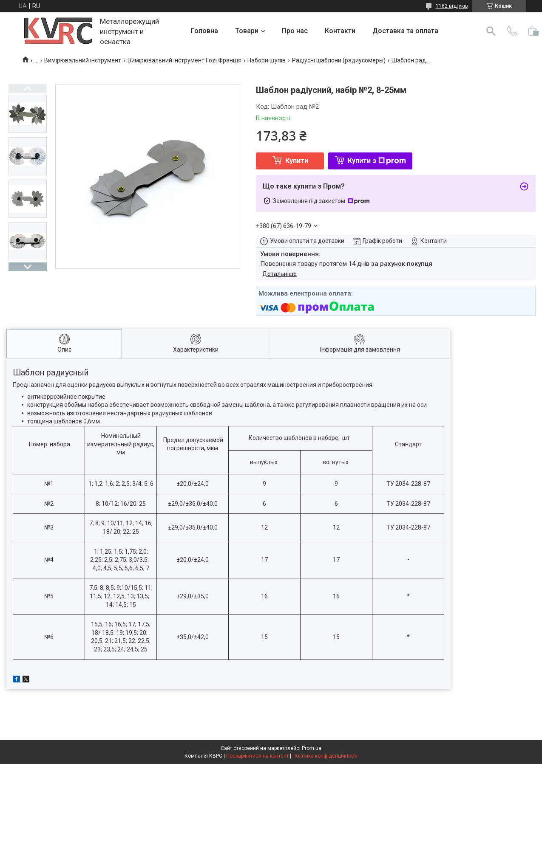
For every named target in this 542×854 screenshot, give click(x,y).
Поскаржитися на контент (257, 756)
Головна (204, 31)
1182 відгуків (452, 6)
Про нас (295, 31)
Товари (246, 31)
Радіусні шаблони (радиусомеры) (339, 60)
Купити (296, 161)
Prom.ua (311, 748)
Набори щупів (266, 60)
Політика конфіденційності (325, 756)
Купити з (377, 161)
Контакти (340, 31)
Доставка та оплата (405, 31)
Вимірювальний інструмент (82, 60)
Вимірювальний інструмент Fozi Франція (184, 60)
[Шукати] (490, 31)
